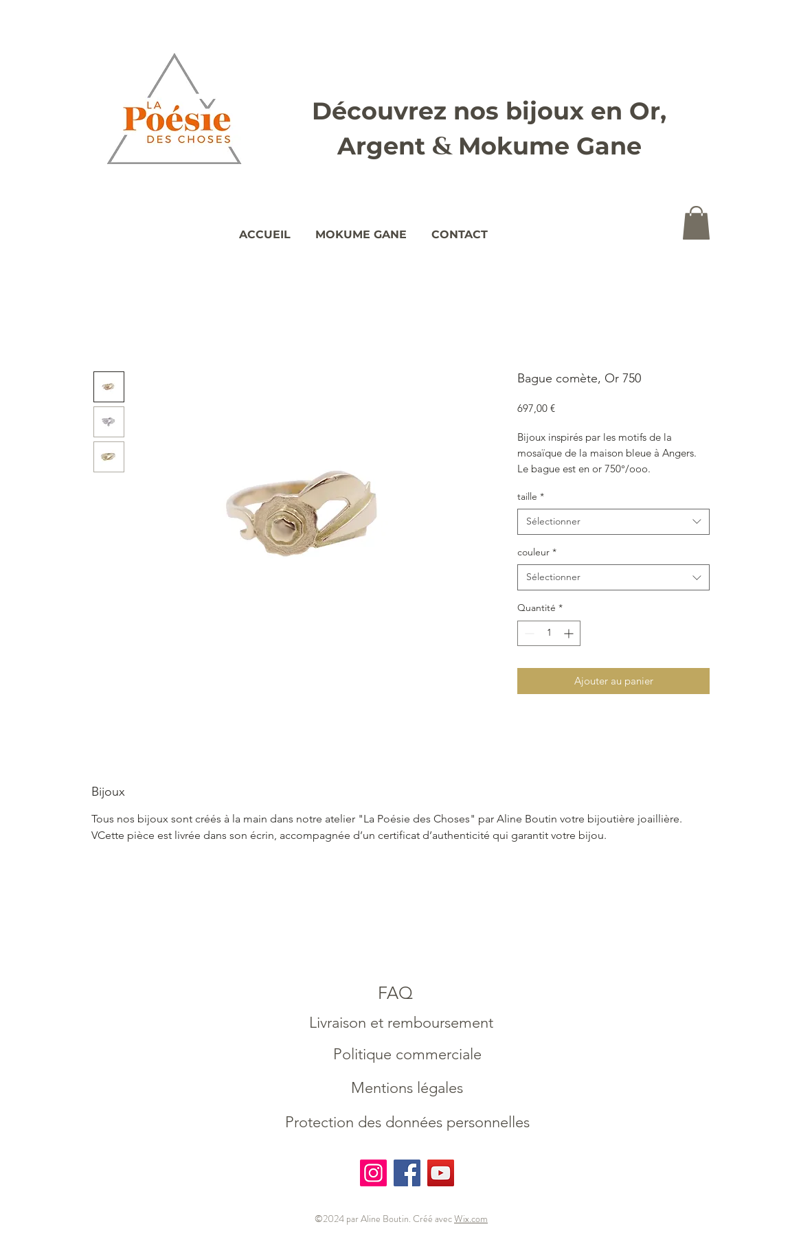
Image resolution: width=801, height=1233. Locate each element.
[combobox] (613, 522)
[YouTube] (440, 1173)
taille (530, 496)
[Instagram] (373, 1173)
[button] (696, 223)
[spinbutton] (549, 633)
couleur (536, 552)
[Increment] (569, 633)
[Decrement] (528, 633)
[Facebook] (407, 1173)
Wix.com (471, 1218)
